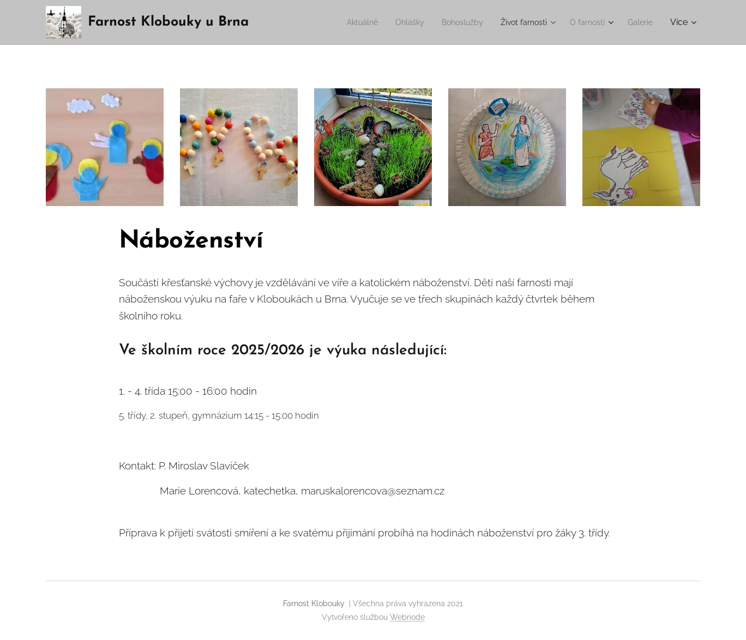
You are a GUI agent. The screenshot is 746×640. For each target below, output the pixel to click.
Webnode (407, 617)
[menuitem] (340, 22)
